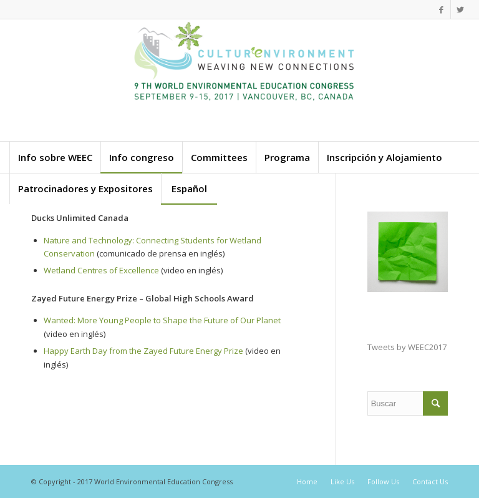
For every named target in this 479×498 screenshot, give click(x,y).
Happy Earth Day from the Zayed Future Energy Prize (143, 350)
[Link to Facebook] (441, 9)
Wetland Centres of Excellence (101, 270)
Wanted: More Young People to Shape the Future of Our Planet (162, 320)
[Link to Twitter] (460, 9)
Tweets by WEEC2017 (407, 347)
